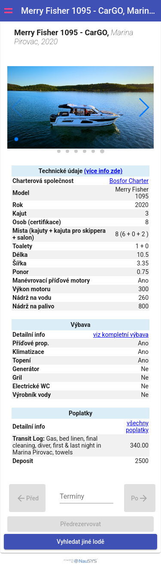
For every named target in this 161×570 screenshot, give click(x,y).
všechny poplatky (137, 426)
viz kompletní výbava (121, 334)
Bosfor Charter (129, 180)
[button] (143, 107)
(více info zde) (103, 171)
